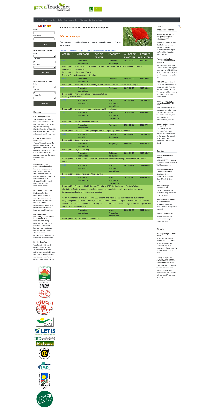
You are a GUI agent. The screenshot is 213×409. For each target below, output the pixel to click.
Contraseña (37, 35)
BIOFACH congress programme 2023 (164, 186)
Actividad (37, 59)
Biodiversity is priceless (43, 190)
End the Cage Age (40, 242)
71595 (63, 125)
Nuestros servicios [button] (95, 20)
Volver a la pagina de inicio (72, 51)
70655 (63, 153)
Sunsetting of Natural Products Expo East (165, 170)
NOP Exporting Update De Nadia (166, 234)
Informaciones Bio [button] (70, 20)
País (35, 53)
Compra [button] (44, 20)
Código (36, 29)
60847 (63, 177)
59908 (63, 210)
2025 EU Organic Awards (166, 82)
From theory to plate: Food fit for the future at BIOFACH (166, 60)
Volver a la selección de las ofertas (101, 51)
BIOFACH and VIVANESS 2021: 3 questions (166, 200)
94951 (63, 60)
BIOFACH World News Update (165, 156)
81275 (63, 100)
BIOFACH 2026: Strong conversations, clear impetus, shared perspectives (165, 37)
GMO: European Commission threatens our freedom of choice (44, 216)
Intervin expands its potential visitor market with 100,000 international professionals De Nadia (166, 259)
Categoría (37, 64)
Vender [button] (52, 20)
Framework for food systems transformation (43, 165)
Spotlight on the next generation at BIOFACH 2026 (165, 103)
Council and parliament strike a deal (165, 125)
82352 (63, 88)
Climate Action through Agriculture (42, 139)
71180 (63, 143)
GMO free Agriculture (42, 116)
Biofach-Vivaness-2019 (165, 213)
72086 (63, 112)
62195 (63, 165)
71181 (63, 134)
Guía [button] (60, 20)
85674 (63, 78)
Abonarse (83, 20)
